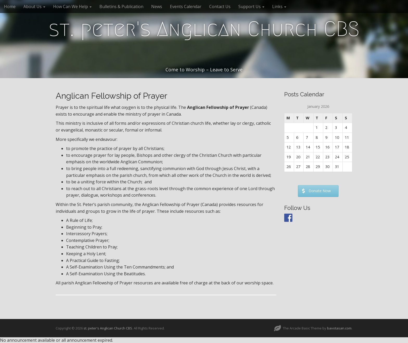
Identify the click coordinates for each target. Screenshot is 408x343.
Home (10, 6)
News (156, 6)
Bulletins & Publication (121, 6)
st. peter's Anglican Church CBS (204, 29)
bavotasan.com (339, 328)
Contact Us (220, 6)
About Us (34, 6)
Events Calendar (185, 6)
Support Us (251, 6)
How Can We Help (72, 6)
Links (279, 6)
